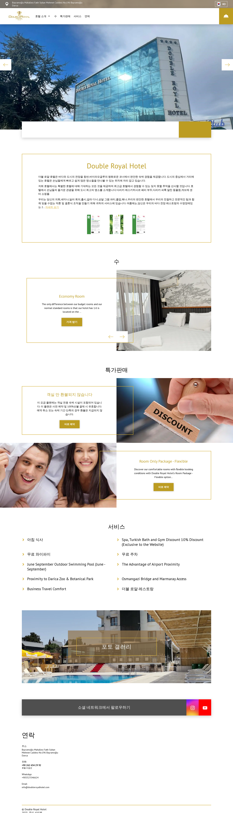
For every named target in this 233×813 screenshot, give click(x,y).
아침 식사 (35, 547)
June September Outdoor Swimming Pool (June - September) (67, 574)
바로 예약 (69, 429)
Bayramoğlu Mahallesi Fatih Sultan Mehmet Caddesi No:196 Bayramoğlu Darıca (40, 760)
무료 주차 (130, 561)
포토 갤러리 (117, 654)
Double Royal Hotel (116, 166)
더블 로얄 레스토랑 (138, 596)
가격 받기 (71, 325)
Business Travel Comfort (47, 596)
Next (227, 64)
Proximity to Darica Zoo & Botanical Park (61, 586)
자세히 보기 (52, 208)
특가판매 (65, 16)
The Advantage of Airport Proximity (151, 571)
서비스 (77, 16)
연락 (87, 16)
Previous (5, 64)
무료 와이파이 (39, 561)
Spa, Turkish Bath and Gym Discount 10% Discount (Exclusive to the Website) (164, 549)
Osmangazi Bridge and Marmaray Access (155, 586)
